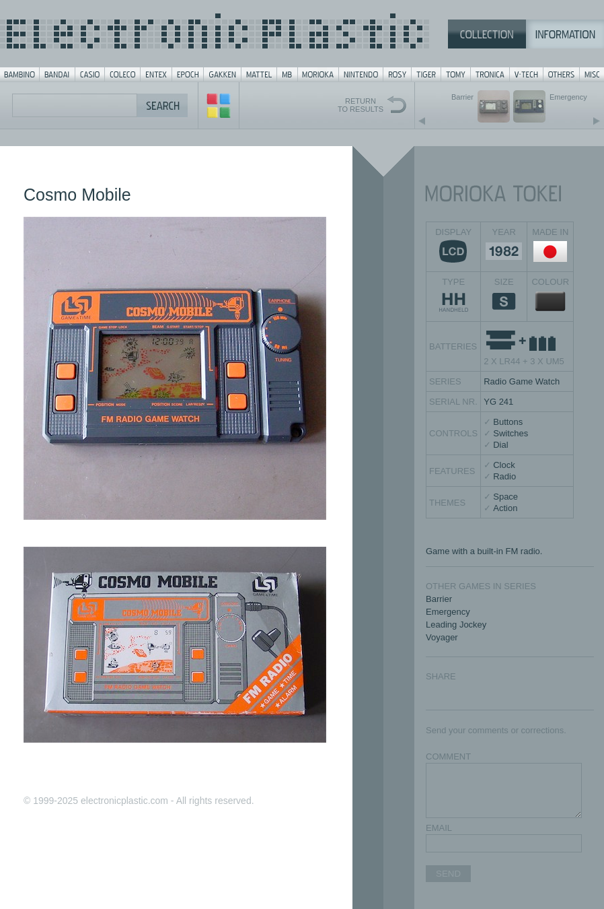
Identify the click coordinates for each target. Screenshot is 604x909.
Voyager (442, 637)
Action (505, 508)
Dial (500, 445)
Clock (504, 465)
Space (505, 497)
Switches (510, 433)
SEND (448, 874)
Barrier (439, 599)
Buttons (508, 422)
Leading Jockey (456, 624)
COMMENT (448, 756)
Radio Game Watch (522, 381)
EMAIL (439, 828)
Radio (504, 476)
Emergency (448, 612)
